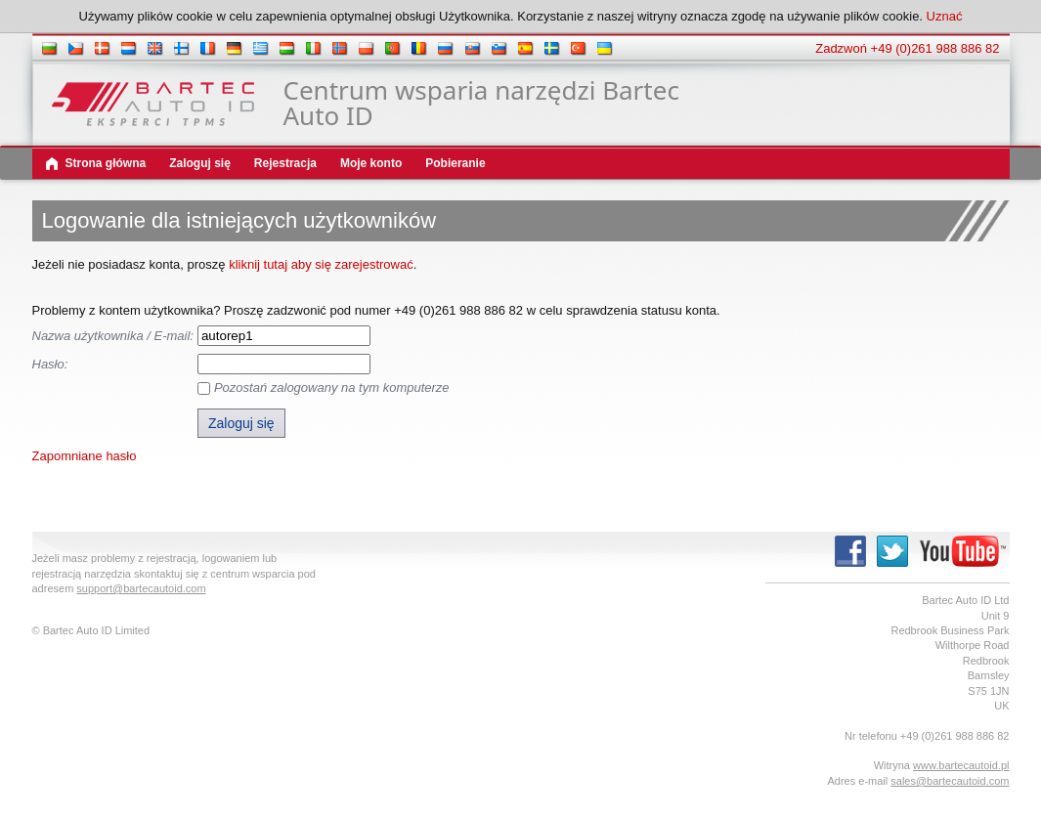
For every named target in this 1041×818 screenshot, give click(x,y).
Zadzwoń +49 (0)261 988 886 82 (907, 48)
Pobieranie (455, 163)
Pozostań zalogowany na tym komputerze (332, 387)
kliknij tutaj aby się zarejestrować (321, 264)
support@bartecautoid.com (140, 588)
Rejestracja (285, 163)
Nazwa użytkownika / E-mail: (113, 335)
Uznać (945, 16)
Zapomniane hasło (84, 456)
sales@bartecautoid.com (949, 781)
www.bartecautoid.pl (961, 765)
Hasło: (50, 364)
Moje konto (371, 163)
